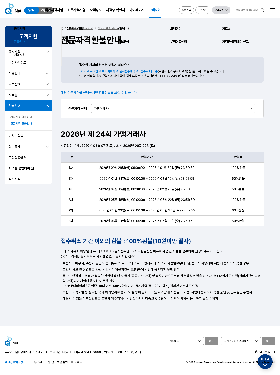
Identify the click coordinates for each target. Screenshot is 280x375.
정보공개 (14, 147)
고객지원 (73, 28)
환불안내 (14, 106)
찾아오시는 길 (262, 352)
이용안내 (14, 73)
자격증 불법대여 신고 (23, 168)
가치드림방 (16, 136)
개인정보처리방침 (15, 362)
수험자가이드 (17, 63)
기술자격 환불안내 (21, 117)
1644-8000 (92, 352)
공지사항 (14, 52)
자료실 (13, 95)
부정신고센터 (17, 157)
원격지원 (14, 179)
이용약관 (37, 362)
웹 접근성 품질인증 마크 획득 (65, 362)
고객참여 (14, 84)
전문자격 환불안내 (21, 123)
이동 (211, 341)
